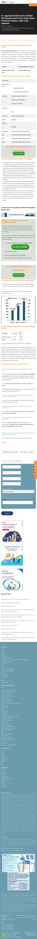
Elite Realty (3, 741)
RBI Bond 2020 (4, 758)
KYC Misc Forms (4, 776)
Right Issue (3, 757)
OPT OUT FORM (4, 682)
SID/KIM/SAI (3, 785)
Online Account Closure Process (8, 692)
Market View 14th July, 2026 (7, 606)
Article (2, 667)
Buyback (3, 755)
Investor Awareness (5, 694)
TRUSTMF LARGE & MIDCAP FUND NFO (10, 603)
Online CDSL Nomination (6, 699)
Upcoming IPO (4, 676)
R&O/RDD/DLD (32, 917)
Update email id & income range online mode (11, 703)
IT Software (3, 782)
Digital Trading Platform (6, 729)
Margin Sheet (4, 780)
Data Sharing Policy (18, 936)
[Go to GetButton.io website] (3, 937)
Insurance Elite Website (6, 737)
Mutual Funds (4, 672)
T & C (2, 678)
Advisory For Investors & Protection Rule (10, 716)
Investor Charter (4, 722)
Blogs (2, 665)
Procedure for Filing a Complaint (8, 745)
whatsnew (32, 40)
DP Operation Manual (6, 661)
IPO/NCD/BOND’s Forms (6, 778)
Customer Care (4, 655)
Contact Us (3, 654)
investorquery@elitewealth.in (7, 928)
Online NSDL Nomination (6, 697)
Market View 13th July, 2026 (7, 629)
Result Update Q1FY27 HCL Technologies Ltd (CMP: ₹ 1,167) (15, 599)
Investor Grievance (5, 724)
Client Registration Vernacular (7, 728)
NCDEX (34, 919)
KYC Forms (3, 774)
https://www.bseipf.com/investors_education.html (12, 848)
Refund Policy (6, 935)
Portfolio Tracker (5, 674)
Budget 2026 (4, 735)
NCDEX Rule (3, 713)
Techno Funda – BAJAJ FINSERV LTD (9, 625)
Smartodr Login (4, 743)
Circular (3, 709)
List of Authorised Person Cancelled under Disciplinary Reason (15, 659)
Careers (3, 652)
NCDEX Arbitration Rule (6, 718)
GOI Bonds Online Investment (7, 669)
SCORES (24, 915)
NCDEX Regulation (5, 714)
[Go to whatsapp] (3, 935)
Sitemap (7, 933)
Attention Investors (9, 936)
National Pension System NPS (8, 670)
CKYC (27, 917)
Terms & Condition (13, 933)
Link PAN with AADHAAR (6, 701)
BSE (30, 915)
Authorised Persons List (6, 657)
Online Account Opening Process (8, 690)
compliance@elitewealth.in (7, 924)
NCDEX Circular (4, 711)
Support (3, 680)
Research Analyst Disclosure (7, 696)
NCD (2, 762)
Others (2, 784)
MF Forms (3, 772)
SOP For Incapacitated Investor (8, 726)
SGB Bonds (3, 760)
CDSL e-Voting (4, 707)
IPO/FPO (3, 753)
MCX (25, 917)
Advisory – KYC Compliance (7, 733)
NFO (2, 764)
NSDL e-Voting (4, 705)
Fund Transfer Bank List (6, 720)
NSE (27, 915)
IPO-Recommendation (23, 40)
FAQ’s (2, 731)
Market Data (4, 663)
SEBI (32, 915)
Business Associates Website (7, 739)
